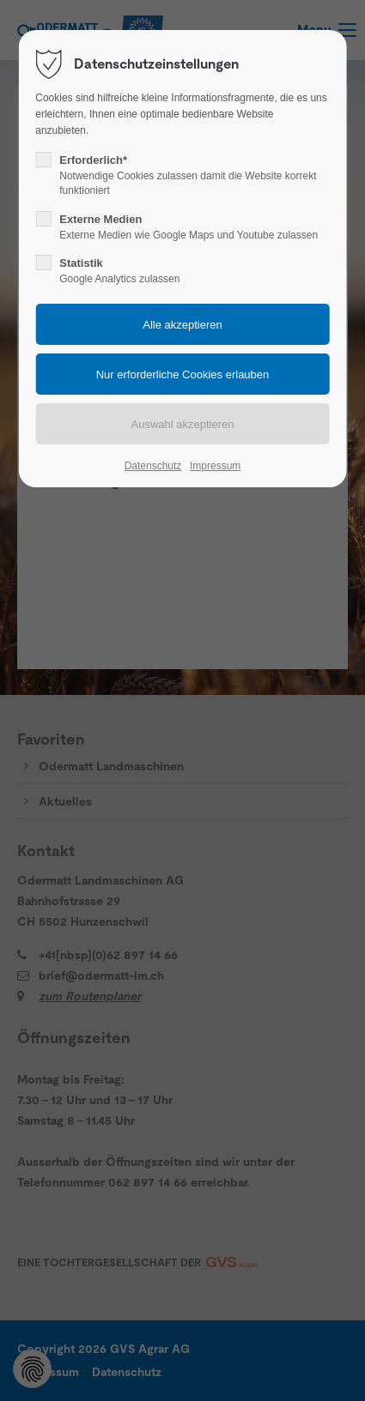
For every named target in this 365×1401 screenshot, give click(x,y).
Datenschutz (153, 466)
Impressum (215, 466)
